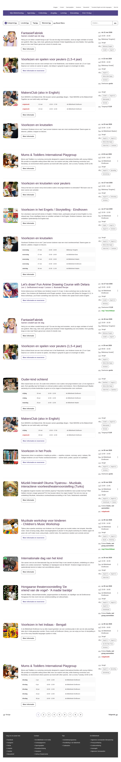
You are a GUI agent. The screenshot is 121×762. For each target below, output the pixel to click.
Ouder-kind (105, 145)
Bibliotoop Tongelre (107, 46)
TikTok (9, 745)
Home (5, 13)
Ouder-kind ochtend (34, 379)
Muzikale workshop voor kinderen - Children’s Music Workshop (43, 522)
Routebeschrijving (40, 748)
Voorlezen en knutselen (37, 125)
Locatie (23, 23)
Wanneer (45, 23)
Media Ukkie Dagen (108, 76)
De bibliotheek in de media (43, 740)
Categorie (9, 23)
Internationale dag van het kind (42, 558)
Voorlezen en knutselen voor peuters (45, 183)
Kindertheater (106, 502)
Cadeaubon (66, 745)
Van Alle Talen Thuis (108, 643)
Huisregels (94, 748)
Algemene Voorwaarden (98, 751)
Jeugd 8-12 (112, 95)
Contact (62, 7)
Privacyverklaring (96, 742)
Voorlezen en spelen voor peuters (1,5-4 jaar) (51, 59)
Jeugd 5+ (111, 50)
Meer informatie (28, 49)
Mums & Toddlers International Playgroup (48, 154)
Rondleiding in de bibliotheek (71, 742)
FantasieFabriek (32, 33)
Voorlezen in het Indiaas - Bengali (43, 624)
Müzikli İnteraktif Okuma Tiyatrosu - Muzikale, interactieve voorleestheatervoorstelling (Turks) (52, 484)
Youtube (9, 751)
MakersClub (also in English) (40, 92)
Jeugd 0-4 (105, 72)
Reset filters (60, 23)
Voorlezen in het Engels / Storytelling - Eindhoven (54, 209)
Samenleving (106, 174)
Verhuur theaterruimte (41, 754)
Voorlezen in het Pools (36, 451)
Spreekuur (114, 389)
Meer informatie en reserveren (33, 71)
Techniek (105, 103)
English (104, 225)
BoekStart (105, 382)
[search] (115, 23)
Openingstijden (70, 7)
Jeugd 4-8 (113, 138)
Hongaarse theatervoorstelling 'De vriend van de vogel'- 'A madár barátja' (46, 588)
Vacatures (78, 7)
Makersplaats (106, 99)
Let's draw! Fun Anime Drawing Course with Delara (55, 284)
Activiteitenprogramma (69, 740)
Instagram (10, 742)
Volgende (112, 714)
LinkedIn (9, 748)
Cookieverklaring (96, 745)
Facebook (10, 740)
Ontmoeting (113, 196)
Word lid (116, 7)
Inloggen (55, 7)
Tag (34, 23)
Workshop (105, 303)
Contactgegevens (40, 742)
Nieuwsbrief (86, 7)
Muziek (114, 502)
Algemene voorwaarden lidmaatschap (102, 740)
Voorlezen (105, 80)
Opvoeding (113, 170)
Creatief (105, 50)
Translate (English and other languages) (101, 7)
